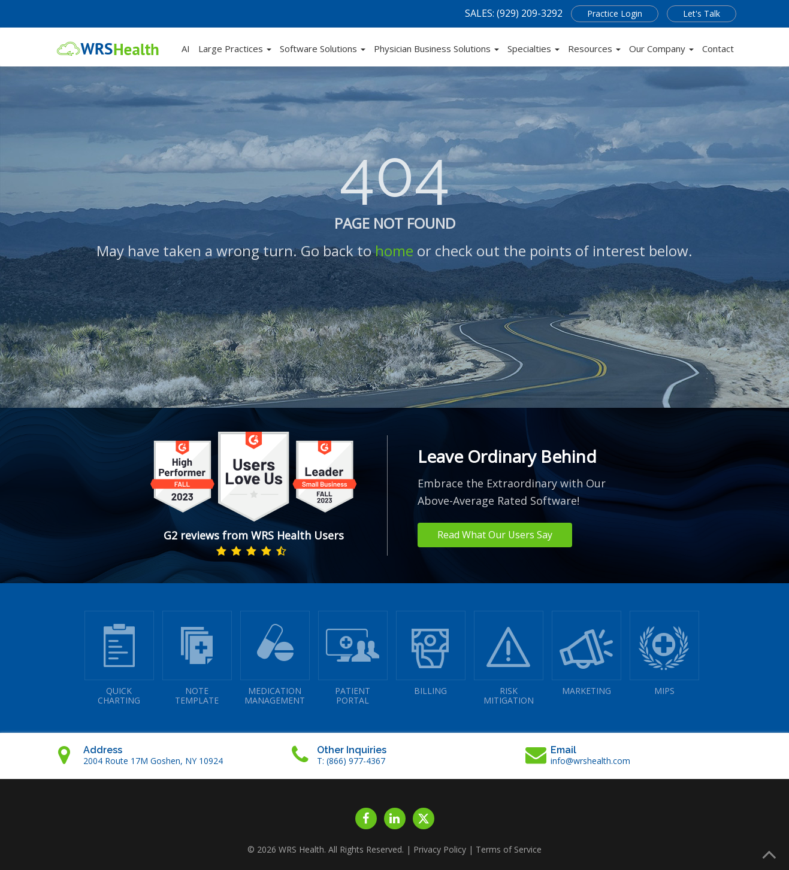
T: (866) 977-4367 (351, 760)
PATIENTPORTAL (353, 658)
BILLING (430, 653)
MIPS (664, 653)
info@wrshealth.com (590, 760)
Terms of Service (509, 849)
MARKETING (586, 653)
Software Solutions (322, 48)
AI (186, 48)
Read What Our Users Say (494, 534)
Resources (594, 48)
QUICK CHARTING (119, 658)
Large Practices (234, 48)
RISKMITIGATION (508, 658)
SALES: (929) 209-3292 (514, 13)
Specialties (533, 48)
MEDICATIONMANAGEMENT (275, 658)
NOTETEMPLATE (197, 658)
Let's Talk (701, 13)
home (394, 250)
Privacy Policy (439, 849)
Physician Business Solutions (436, 48)
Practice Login (614, 13)
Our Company (661, 48)
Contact (718, 48)
